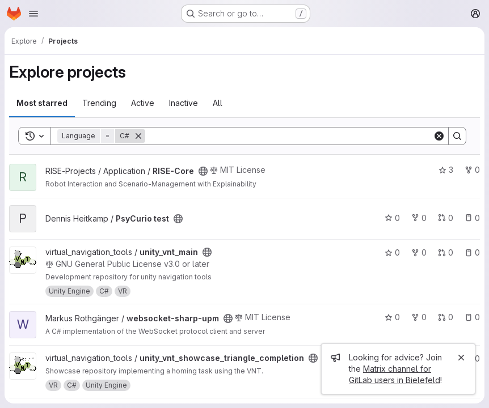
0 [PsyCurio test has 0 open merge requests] (445, 218)
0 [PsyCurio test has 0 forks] (419, 218)
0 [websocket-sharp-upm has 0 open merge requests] (445, 317)
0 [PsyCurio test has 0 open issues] (472, 218)
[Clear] (439, 136)
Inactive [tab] (183, 103)
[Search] (289, 136)
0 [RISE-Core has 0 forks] (472, 170)
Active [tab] (142, 103)
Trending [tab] (99, 103)
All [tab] (217, 103)
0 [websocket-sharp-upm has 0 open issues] (472, 317)
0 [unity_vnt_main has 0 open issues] (472, 252)
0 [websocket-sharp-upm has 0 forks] (419, 317)
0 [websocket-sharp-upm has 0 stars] (392, 317)
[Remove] (138, 136)
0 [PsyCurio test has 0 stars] (392, 218)
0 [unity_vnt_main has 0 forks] (419, 252)
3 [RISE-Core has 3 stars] (446, 170)
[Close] (461, 357)
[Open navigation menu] (33, 14)
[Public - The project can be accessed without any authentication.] (203, 171)
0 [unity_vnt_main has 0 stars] (392, 252)
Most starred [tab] (42, 103)
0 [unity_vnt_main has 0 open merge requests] (445, 252)
